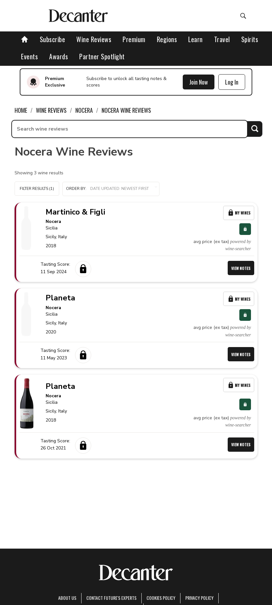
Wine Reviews (93, 39)
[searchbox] (129, 129)
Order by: (111, 189)
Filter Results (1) (37, 188)
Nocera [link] (84, 110)
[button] (110, 189)
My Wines (239, 213)
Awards (58, 56)
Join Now (198, 82)
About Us (67, 597)
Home (21, 110)
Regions (167, 39)
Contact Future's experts (111, 597)
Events (29, 56)
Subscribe (52, 39)
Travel (222, 39)
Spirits (249, 39)
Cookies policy (161, 597)
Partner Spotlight (102, 56)
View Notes (241, 268)
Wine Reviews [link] (51, 110)
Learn (195, 39)
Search (254, 129)
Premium (134, 39)
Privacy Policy (199, 597)
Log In (231, 82)
